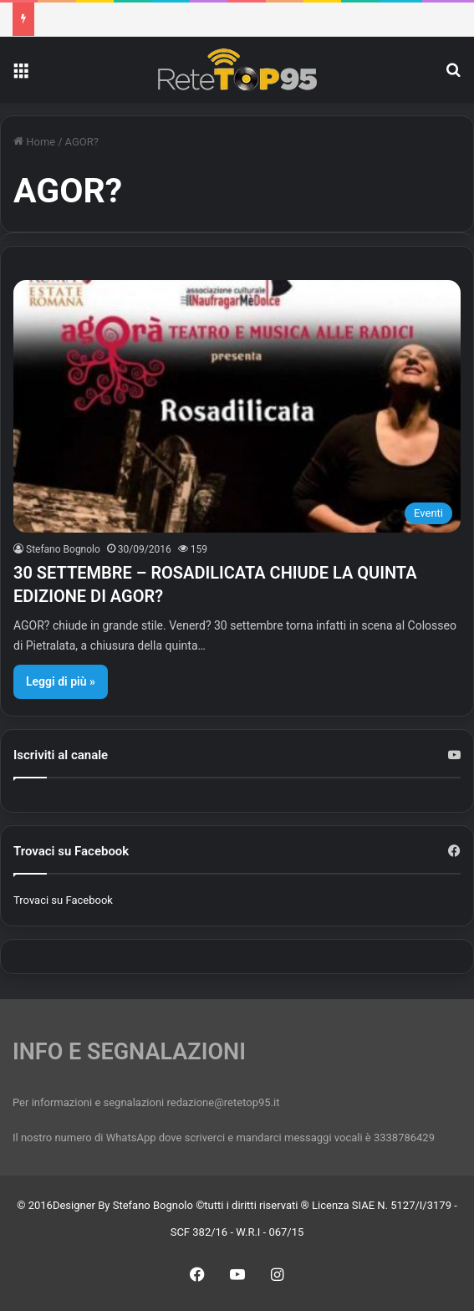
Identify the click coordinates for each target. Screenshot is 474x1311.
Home (34, 141)
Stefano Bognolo (63, 549)
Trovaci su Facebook (63, 900)
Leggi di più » (60, 681)
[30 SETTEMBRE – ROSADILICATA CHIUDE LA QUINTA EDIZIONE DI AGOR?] (237, 406)
